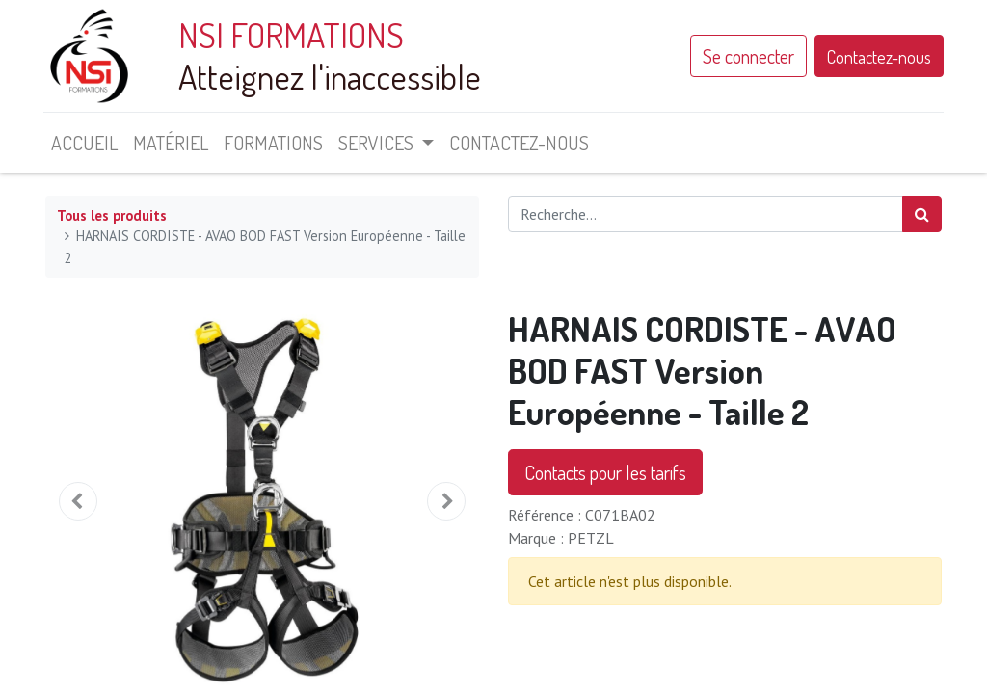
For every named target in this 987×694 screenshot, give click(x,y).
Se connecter (746, 55)
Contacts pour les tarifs (605, 472)
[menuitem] (86, 142)
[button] (78, 501)
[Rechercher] (922, 214)
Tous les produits (112, 215)
